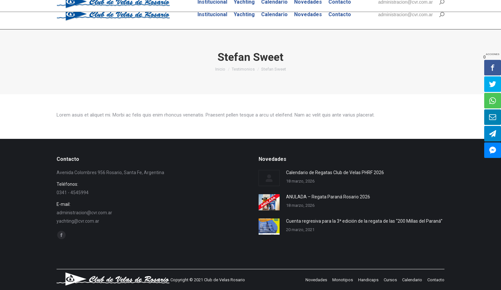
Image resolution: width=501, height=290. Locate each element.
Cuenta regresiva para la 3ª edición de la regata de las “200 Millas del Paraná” (364, 221)
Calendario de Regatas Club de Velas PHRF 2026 (335, 172)
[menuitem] (212, 14)
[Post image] (269, 178)
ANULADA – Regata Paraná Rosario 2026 (328, 196)
